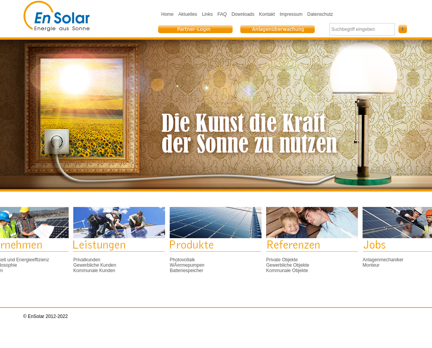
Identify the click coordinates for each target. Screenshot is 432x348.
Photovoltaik (182, 259)
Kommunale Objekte (287, 270)
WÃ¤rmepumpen (187, 265)
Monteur (371, 265)
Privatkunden (86, 259)
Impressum (291, 14)
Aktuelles (187, 14)
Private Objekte (282, 259)
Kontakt (267, 14)
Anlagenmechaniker (383, 259)
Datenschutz (320, 14)
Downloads (242, 14)
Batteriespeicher (186, 270)
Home (167, 14)
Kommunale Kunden (94, 270)
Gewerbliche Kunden (94, 265)
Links (207, 14)
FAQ (222, 14)
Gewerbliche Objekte (287, 265)
